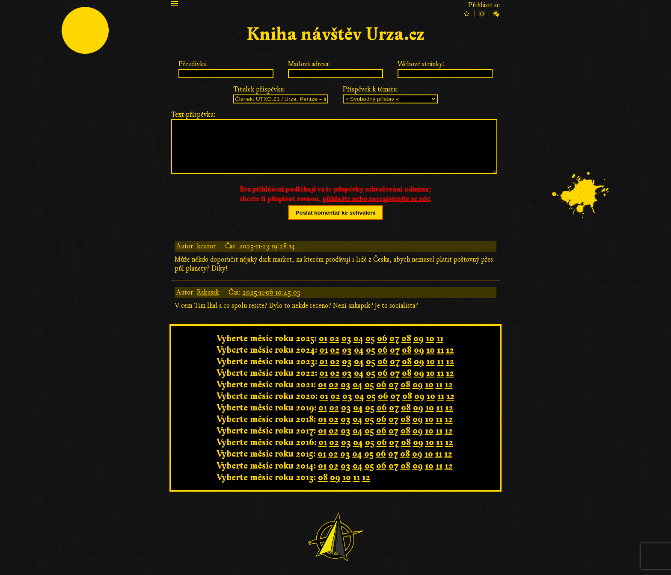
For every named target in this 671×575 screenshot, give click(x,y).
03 (346, 338)
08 (406, 338)
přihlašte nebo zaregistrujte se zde (376, 199)
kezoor (206, 246)
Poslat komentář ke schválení (336, 212)
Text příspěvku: (193, 114)
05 (370, 338)
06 (382, 338)
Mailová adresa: (309, 64)
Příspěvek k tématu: (371, 89)
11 (439, 338)
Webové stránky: (421, 64)
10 (430, 338)
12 (450, 350)
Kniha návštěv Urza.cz (335, 34)
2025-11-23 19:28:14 (267, 246)
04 (358, 338)
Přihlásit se (484, 5)
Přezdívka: (193, 64)
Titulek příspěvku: (259, 89)
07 (394, 338)
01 (323, 338)
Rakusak (208, 292)
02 (334, 338)
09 (418, 338)
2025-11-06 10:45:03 (271, 292)
